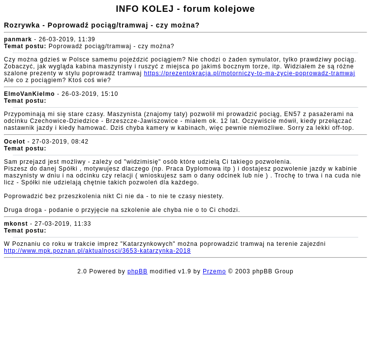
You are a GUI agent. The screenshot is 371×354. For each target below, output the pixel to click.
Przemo (214, 271)
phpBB (137, 271)
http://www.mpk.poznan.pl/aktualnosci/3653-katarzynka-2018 (97, 250)
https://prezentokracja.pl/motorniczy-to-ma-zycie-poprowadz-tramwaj (249, 73)
